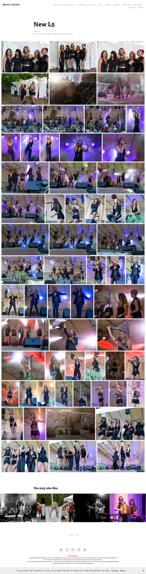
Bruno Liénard (11, 4)
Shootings (132, 8)
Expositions (126, 5)
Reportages (137, 5)
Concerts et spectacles (87, 5)
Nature (108, 5)
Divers (140, 8)
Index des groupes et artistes (64, 5)
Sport (100, 5)
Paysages (116, 5)
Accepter (114, 570)
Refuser (123, 570)
